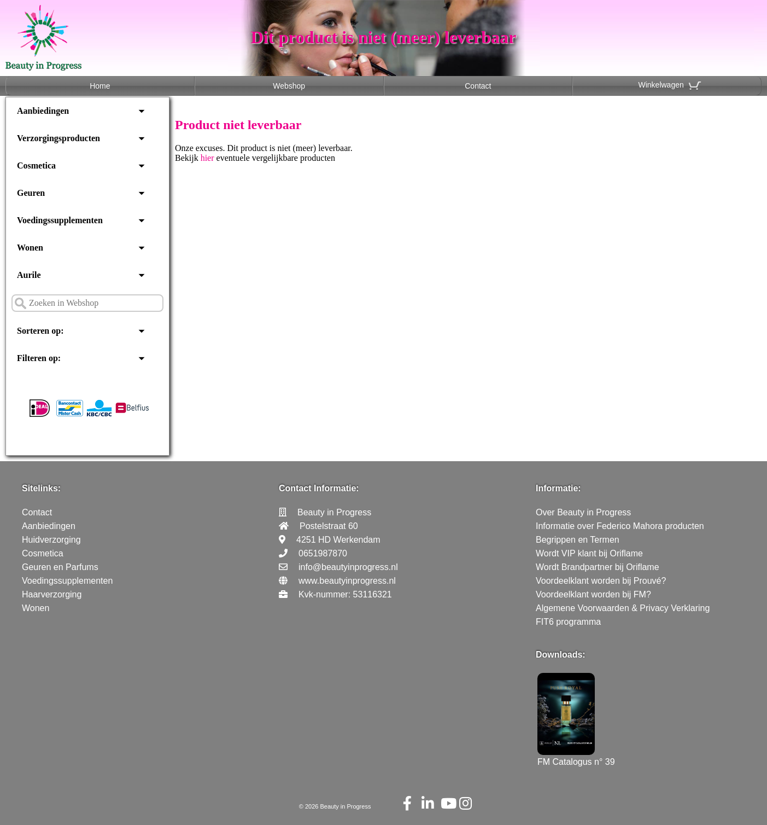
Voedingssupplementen (60, 220)
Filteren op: (39, 358)
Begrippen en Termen (577, 539)
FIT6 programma (568, 621)
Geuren (31, 192)
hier (207, 157)
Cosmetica (36, 165)
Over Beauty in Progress (583, 512)
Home (100, 86)
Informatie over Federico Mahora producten (620, 526)
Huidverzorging (51, 539)
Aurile (29, 275)
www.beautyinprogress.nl (347, 580)
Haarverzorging (51, 594)
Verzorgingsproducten (58, 138)
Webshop (289, 86)
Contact (478, 86)
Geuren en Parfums (60, 567)
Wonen (30, 247)
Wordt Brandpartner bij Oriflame (597, 567)
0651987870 (322, 553)
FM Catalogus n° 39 (576, 756)
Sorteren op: (40, 330)
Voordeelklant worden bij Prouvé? (601, 580)
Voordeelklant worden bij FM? (593, 594)
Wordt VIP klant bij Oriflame (589, 553)
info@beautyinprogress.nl (348, 567)
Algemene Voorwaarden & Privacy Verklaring (623, 608)
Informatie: (558, 488)
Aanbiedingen (43, 110)
